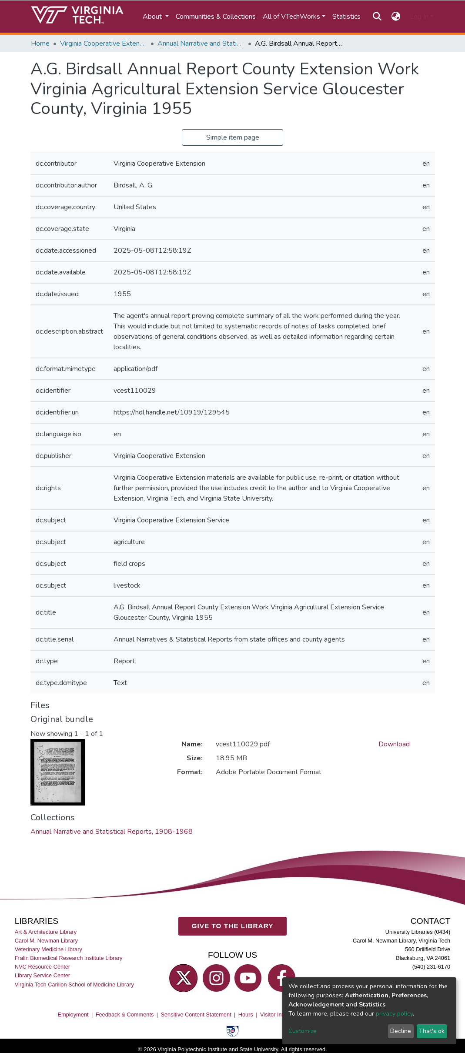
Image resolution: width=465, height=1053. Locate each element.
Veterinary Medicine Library (48, 949)
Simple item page (232, 137)
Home (40, 43)
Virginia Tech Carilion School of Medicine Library (74, 984)
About (153, 16)
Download (394, 744)
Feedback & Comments (125, 1014)
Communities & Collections (216, 16)
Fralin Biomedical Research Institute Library (69, 958)
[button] (395, 16)
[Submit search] (377, 16)
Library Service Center (42, 975)
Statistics (346, 16)
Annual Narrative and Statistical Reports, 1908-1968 (200, 43)
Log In (419, 16)
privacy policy (394, 1014)
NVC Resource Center (42, 966)
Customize (302, 1031)
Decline (400, 1031)
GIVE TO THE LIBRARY (233, 925)
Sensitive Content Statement (196, 1014)
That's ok (432, 1031)
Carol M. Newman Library (46, 940)
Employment (72, 1014)
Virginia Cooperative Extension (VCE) (103, 43)
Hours (245, 1014)
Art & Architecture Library (46, 932)
